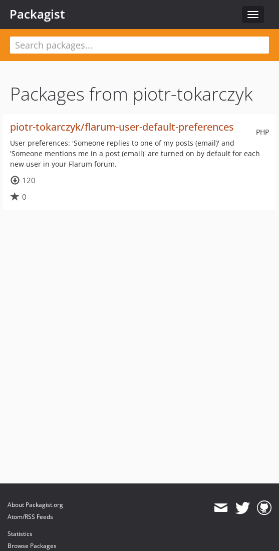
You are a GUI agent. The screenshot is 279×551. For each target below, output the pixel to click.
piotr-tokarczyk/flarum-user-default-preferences (122, 127)
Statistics (20, 533)
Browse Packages (32, 545)
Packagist (37, 14)
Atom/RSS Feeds (30, 516)
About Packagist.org (35, 504)
